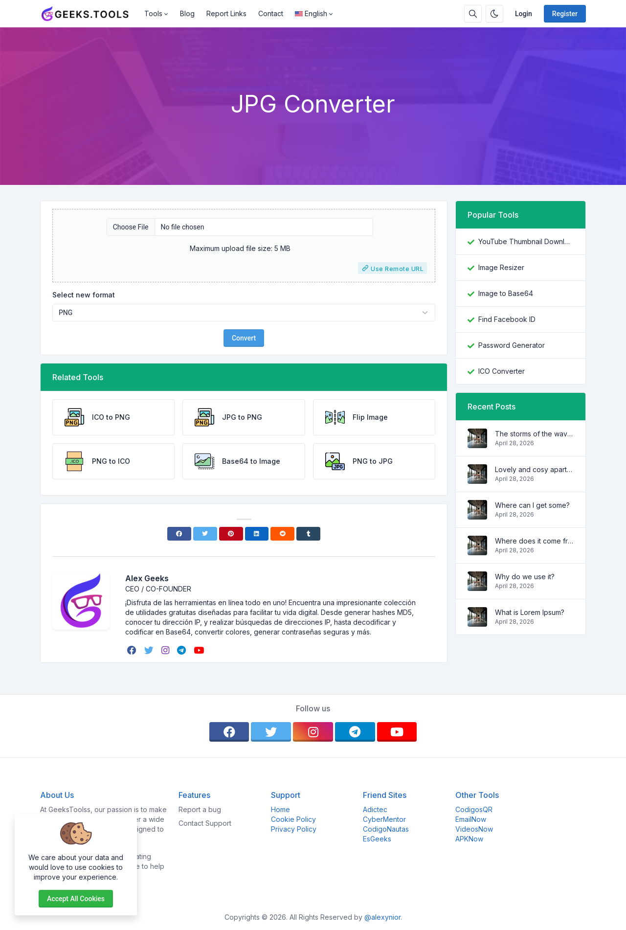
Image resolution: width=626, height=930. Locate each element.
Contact (270, 13)
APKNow (469, 839)
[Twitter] (205, 534)
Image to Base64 (505, 293)
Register (565, 14)
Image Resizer (501, 267)
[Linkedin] (257, 534)
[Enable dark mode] (494, 14)
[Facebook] (179, 534)
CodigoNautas (386, 829)
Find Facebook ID (507, 319)
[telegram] (182, 650)
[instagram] (166, 650)
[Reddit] (282, 534)
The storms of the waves (534, 434)
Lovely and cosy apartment (534, 469)
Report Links (226, 13)
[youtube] (200, 650)
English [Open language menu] (311, 13)
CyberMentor (384, 819)
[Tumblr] (308, 534)
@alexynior (382, 917)
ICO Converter (501, 371)
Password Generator (511, 345)
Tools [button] (153, 13)
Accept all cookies (76, 899)
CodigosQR (473, 809)
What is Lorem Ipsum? (529, 612)
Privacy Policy (293, 829)
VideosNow (474, 829)
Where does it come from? (534, 541)
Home (280, 809)
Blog (187, 13)
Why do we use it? (525, 576)
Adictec (375, 809)
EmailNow (470, 819)
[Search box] (473, 14)
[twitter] (149, 650)
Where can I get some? (532, 505)
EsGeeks (377, 839)
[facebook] (132, 650)
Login (523, 14)
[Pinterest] (231, 534)
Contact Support (205, 823)
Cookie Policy (293, 819)
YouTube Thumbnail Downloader (526, 241)
